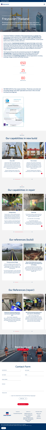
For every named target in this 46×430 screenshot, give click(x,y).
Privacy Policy (28, 427)
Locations (38, 416)
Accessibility (39, 427)
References (39, 418)
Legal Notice (19, 427)
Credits (24, 427)
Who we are (38, 413)
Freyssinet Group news (17, 413)
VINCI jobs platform (22, 349)
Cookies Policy (34, 427)
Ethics (43, 427)
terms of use (33, 395)
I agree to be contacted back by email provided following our (23, 395)
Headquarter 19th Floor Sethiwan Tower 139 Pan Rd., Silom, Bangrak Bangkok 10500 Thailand (28, 419)
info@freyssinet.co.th (28, 413)
